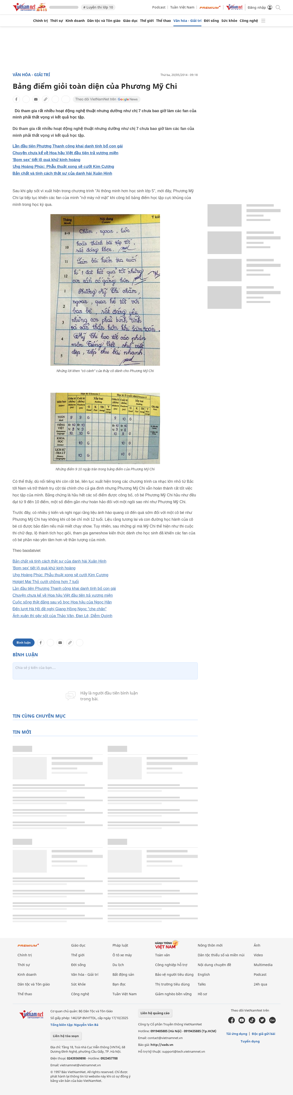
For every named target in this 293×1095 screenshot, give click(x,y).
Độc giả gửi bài (263, 1033)
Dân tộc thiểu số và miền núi (221, 955)
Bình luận (24, 642)
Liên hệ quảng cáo (155, 1013)
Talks (202, 984)
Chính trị (40, 20)
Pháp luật (120, 945)
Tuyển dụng (250, 1041)
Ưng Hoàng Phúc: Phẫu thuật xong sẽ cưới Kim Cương (63, 166)
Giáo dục (130, 20)
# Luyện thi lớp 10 (98, 7)
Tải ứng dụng (236, 1033)
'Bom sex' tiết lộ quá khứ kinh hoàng (47, 160)
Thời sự (56, 20)
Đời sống (211, 20)
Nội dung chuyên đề (214, 964)
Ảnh (257, 945)
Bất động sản (123, 974)
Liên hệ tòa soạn (66, 1036)
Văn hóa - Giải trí (187, 20)
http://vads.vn (162, 1044)
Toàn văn (162, 955)
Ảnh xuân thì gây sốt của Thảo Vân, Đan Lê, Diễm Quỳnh (63, 616)
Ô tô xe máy (122, 955)
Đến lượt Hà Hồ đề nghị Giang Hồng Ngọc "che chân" (60, 609)
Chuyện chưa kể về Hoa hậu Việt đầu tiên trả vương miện (65, 153)
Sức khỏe (229, 20)
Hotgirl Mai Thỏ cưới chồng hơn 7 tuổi (46, 582)
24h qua (260, 984)
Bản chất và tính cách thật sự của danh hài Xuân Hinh (62, 173)
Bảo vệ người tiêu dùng (174, 974)
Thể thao (163, 20)
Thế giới (147, 20)
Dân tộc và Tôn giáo (104, 20)
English (204, 974)
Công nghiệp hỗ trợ (171, 964)
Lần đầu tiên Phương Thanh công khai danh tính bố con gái (68, 146)
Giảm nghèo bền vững (173, 994)
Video (258, 955)
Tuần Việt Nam (182, 7)
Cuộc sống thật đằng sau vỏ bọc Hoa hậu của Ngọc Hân (62, 602)
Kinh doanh (75, 20)
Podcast (158, 7)
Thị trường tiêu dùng (172, 984)
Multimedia (263, 964)
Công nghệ (249, 20)
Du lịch (118, 964)
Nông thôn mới (210, 945)
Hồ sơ (202, 994)
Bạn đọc (119, 984)
